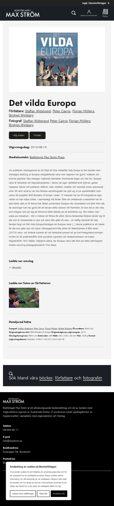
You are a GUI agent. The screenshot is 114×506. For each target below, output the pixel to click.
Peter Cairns (62, 111)
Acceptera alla (59, 494)
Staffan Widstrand (38, 111)
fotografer (92, 378)
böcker (46, 378)
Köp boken (19, 135)
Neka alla (43, 494)
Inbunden (16, 267)
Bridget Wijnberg (21, 115)
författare (64, 378)
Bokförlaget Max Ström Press (47, 157)
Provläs (37, 135)
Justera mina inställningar (23, 494)
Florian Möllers (83, 111)
